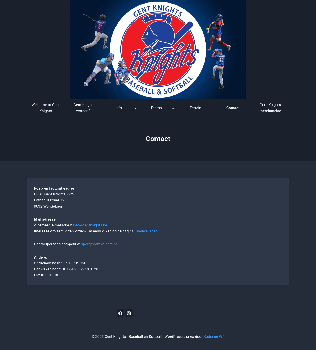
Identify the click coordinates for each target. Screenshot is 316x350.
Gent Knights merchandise (270, 107)
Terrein (195, 108)
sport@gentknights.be (99, 244)
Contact (232, 108)
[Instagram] (129, 313)
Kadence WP (214, 336)
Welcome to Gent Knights (46, 107)
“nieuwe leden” (147, 231)
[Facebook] (120, 313)
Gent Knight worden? (83, 107)
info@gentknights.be (90, 225)
